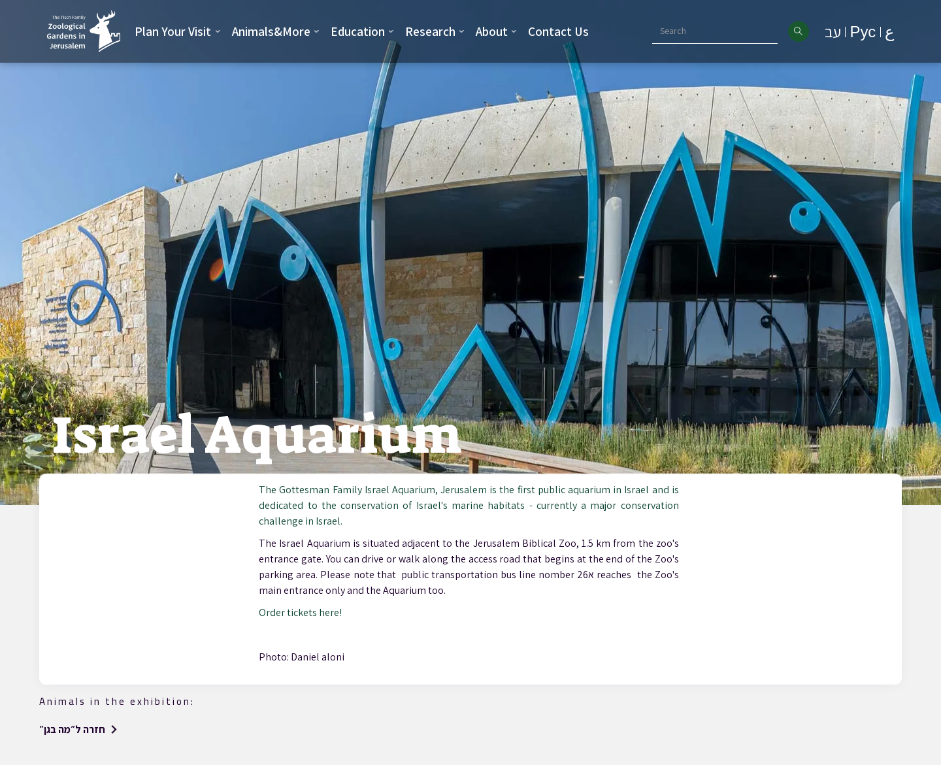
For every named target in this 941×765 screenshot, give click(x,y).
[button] (177, 31)
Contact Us (558, 31)
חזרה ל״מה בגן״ (72, 729)
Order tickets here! (300, 612)
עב (833, 31)
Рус (863, 31)
